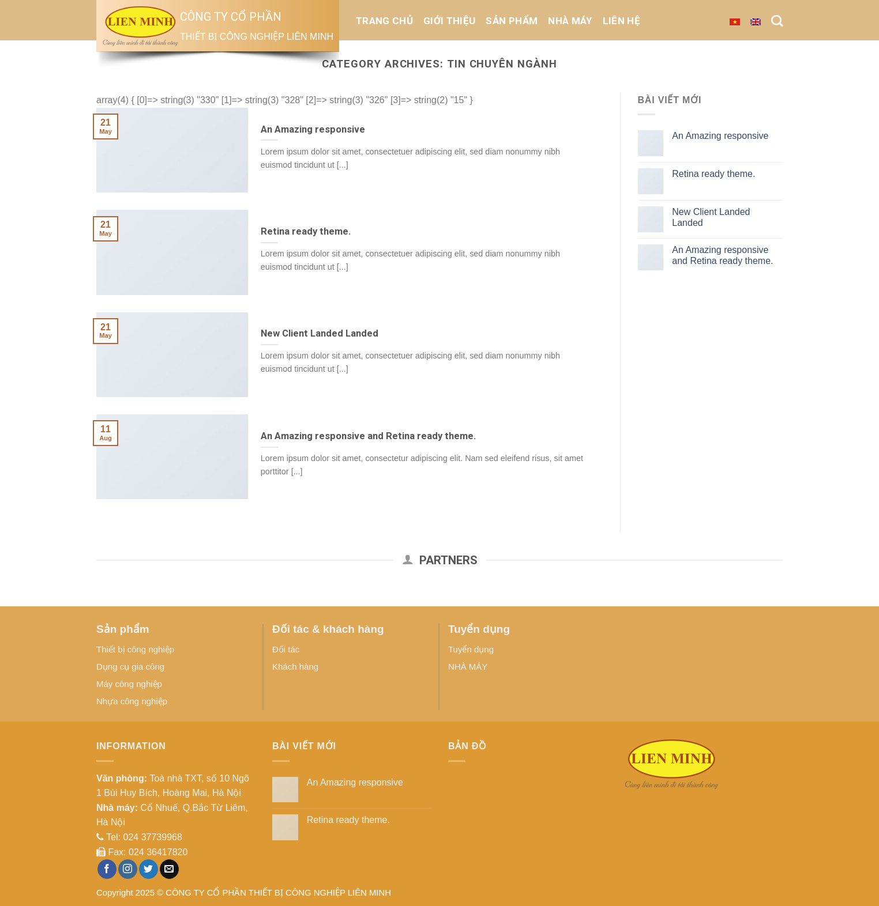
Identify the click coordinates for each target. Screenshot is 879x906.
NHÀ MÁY (570, 21)
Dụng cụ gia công (130, 666)
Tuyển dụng (471, 649)
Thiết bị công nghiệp (135, 649)
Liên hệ (621, 21)
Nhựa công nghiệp (131, 701)
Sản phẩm (512, 21)
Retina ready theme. (713, 174)
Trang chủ (384, 21)
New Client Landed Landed (711, 217)
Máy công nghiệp (129, 684)
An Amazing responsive (720, 136)
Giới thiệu (449, 21)
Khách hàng (295, 666)
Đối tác (285, 649)
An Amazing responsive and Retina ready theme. (722, 255)
